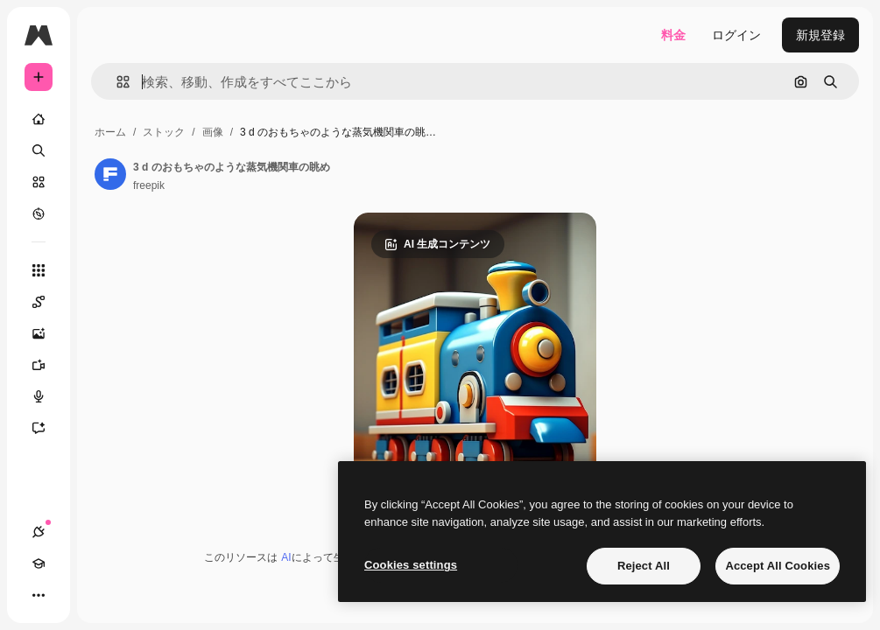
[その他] (39, 595)
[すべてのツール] (39, 270)
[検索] (39, 150)
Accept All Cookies (777, 565)
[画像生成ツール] (47, 333)
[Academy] (39, 564)
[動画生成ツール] (47, 365)
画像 (212, 132)
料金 (673, 35)
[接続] (39, 532)
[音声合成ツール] (47, 396)
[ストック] (39, 182)
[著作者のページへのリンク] (110, 174)
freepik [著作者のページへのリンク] (149, 185)
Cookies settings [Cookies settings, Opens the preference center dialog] (410, 564)
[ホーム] (39, 119)
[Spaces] (47, 302)
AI (286, 557)
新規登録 (820, 35)
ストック (164, 132)
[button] (116, 81)
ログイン (736, 35)
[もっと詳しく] (39, 214)
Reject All (643, 565)
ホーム (110, 132)
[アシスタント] (47, 428)
